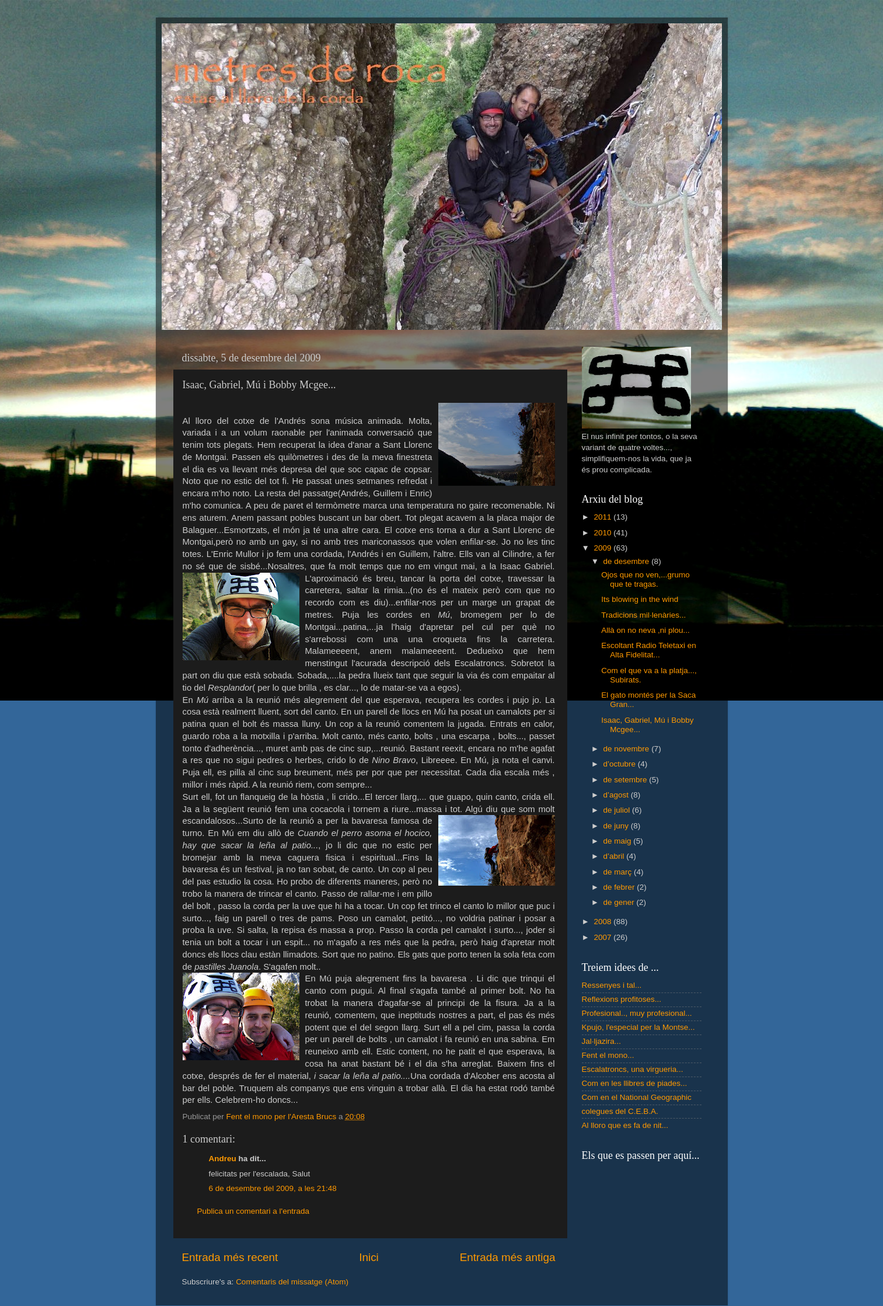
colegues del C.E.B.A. (620, 1111)
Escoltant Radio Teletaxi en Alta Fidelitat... (648, 650)
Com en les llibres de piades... (634, 1083)
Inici (369, 1257)
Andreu (222, 1158)
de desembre (627, 561)
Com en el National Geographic (637, 1097)
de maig (618, 841)
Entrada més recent (230, 1257)
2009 (603, 548)
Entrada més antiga (508, 1257)
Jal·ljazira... (602, 1041)
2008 (603, 921)
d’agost (617, 794)
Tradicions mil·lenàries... (643, 615)
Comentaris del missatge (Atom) (292, 1281)
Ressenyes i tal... (612, 985)
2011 (603, 517)
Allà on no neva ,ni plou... (645, 630)
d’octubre (620, 764)
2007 (603, 937)
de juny (617, 825)
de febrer (620, 887)
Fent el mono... (608, 1055)
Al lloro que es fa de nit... (625, 1125)
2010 (603, 532)
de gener (620, 902)
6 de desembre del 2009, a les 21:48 (273, 1188)
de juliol (618, 810)
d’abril (615, 856)
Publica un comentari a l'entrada (253, 1211)
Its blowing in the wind (639, 599)
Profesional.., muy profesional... (637, 1013)
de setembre (626, 779)
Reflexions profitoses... (622, 999)
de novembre (627, 748)
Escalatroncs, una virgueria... (632, 1069)
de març (618, 872)
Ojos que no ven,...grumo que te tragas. (645, 579)
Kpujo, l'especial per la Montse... (638, 1027)
